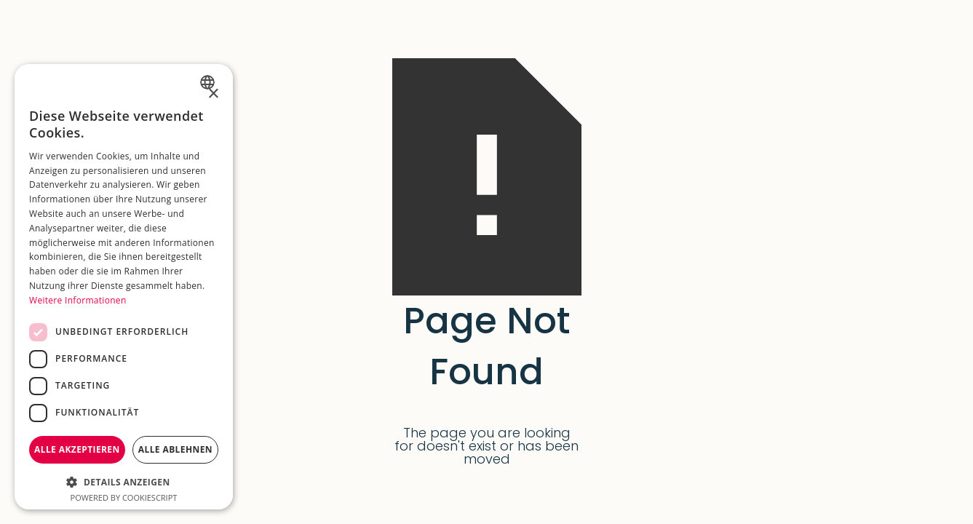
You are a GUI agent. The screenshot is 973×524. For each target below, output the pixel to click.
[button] (123, 480)
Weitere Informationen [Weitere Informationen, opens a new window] (78, 300)
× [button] (212, 94)
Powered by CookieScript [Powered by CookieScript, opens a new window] (124, 497)
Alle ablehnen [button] (175, 449)
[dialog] (124, 286)
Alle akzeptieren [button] (77, 449)
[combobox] (209, 82)
